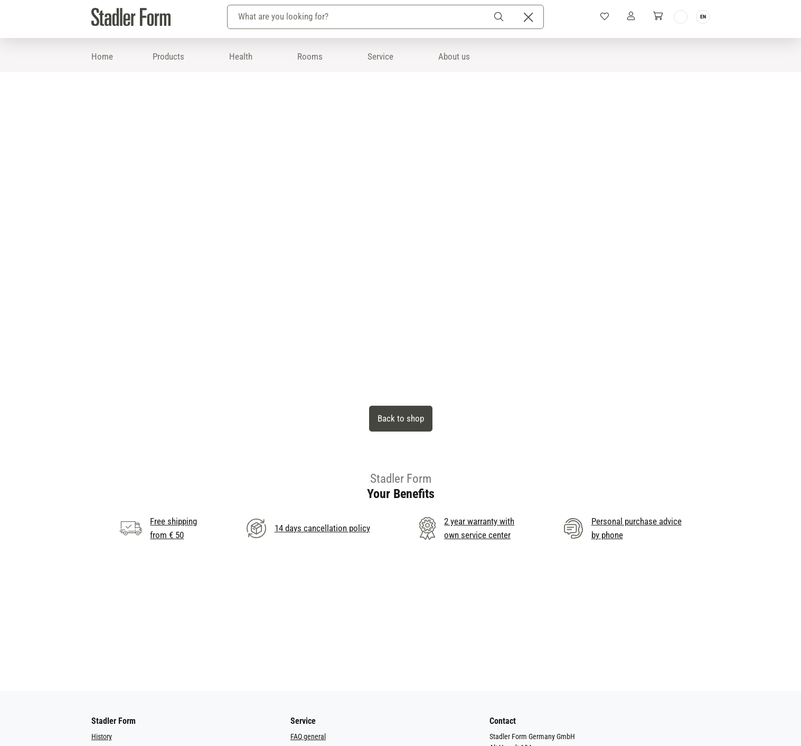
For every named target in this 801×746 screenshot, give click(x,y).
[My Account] (631, 16)
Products (168, 56)
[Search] (500, 17)
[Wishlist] (605, 17)
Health (240, 56)
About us (454, 56)
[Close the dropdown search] (528, 17)
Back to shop (401, 418)
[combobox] (357, 17)
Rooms (310, 56)
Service (380, 56)
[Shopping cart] (657, 16)
